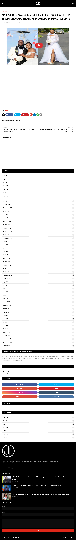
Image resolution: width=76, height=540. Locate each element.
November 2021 (38, 309)
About (64, 537)
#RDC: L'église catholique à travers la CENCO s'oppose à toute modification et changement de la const (42, 478)
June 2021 (38, 319)
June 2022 (38, 285)
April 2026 (38, 201)
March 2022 (38, 295)
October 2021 (38, 312)
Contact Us (71, 537)
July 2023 (38, 241)
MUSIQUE (5, 186)
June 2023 (38, 245)
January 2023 (38, 262)
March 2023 (38, 255)
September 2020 (38, 346)
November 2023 (38, 231)
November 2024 (38, 208)
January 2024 (38, 225)
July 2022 (38, 282)
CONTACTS (6, 176)
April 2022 (38, 292)
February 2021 (38, 332)
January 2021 (38, 335)
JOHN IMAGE (7, 23)
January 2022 (38, 302)
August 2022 (38, 278)
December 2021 (38, 305)
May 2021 (38, 322)
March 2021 (38, 329)
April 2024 (38, 218)
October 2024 (38, 211)
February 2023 (38, 258)
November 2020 (38, 342)
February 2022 (38, 298)
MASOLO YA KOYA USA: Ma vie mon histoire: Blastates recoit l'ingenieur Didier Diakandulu (40, 494)
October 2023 (38, 235)
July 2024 (38, 215)
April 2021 (38, 325)
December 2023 (38, 228)
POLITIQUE (8, 110)
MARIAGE (5, 182)
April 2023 (38, 251)
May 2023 (38, 248)
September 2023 (38, 238)
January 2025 (38, 204)
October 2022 (38, 272)
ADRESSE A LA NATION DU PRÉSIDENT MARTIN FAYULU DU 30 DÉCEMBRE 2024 (36, 485)
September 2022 (38, 275)
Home (59, 537)
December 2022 (38, 265)
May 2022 (38, 288)
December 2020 (38, 339)
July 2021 (38, 315)
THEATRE (5, 196)
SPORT (5, 193)
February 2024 (38, 221)
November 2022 (38, 268)
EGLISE (5, 179)
